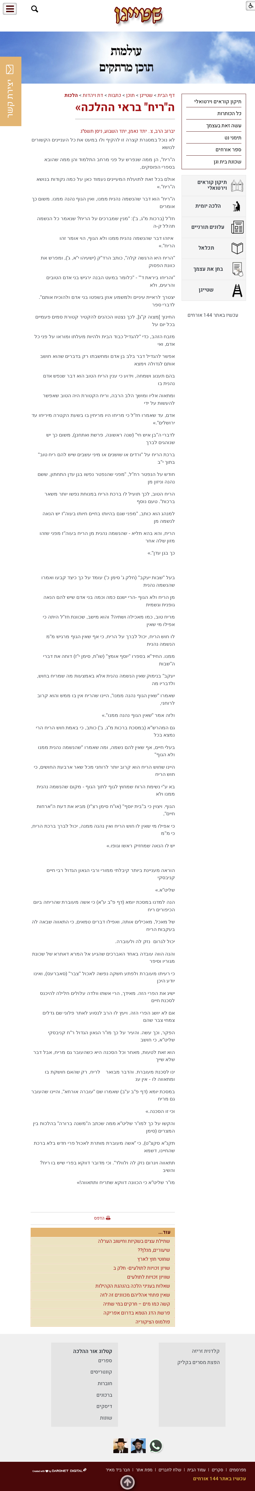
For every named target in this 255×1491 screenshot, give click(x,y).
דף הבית (166, 95)
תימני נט (232, 138)
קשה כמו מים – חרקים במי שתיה (136, 1304)
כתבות (114, 95)
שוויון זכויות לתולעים (148, 1277)
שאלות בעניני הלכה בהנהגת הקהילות (132, 1286)
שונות (106, 1418)
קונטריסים (101, 1372)
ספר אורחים (228, 150)
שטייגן (146, 95)
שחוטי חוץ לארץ (153, 1259)
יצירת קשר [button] (10, 91)
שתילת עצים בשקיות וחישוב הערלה (134, 1241)
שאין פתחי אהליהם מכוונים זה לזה (135, 1295)
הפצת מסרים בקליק (198, 1362)
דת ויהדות (93, 95)
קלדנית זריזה (206, 1351)
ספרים (105, 1361)
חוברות (105, 1383)
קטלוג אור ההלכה (92, 1351)
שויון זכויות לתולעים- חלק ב (141, 1268)
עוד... (164, 1232)
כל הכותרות (229, 113)
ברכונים (104, 1395)
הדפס (99, 1218)
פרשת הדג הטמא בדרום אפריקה (137, 1313)
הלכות (71, 95)
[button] (35, 9)
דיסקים (104, 1406)
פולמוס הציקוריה (153, 1322)
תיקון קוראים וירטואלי (217, 102)
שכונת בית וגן (227, 162)
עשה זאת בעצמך (223, 126)
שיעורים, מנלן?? (154, 1250)
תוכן (130, 95)
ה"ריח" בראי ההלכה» (125, 107)
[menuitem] (214, 101)
